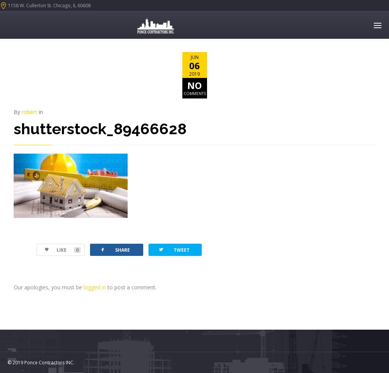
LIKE (59, 250)
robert (29, 112)
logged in (95, 287)
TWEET (174, 250)
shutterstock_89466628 (100, 129)
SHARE (115, 250)
